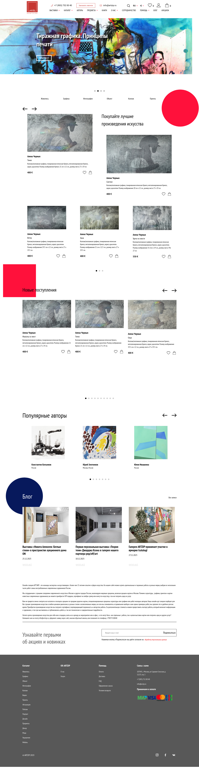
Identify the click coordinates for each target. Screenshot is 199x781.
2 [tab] (98, 91)
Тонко (29, 168)
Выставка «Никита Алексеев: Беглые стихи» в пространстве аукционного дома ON (45, 559)
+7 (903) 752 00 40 (63, 5)
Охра (130, 345)
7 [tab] (104, 406)
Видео (24, 709)
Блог (155, 10)
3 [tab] (101, 91)
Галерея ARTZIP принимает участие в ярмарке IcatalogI (151, 557)
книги (104, 10)
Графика (67, 102)
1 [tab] (95, 91)
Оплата (101, 686)
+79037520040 (112, 632)
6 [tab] (101, 406)
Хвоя (82, 246)
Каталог (67, 10)
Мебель (25, 756)
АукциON (165, 10)
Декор (24, 742)
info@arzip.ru (141, 698)
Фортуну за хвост (30, 344)
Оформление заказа (106, 700)
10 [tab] (113, 406)
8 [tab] (107, 406)
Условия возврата (105, 704)
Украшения (26, 751)
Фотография (88, 102)
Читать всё (27, 578)
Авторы (80, 10)
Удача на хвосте (140, 246)
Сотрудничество (129, 10)
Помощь (143, 10)
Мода (24, 747)
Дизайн (24, 733)
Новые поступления (44, 297)
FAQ (100, 695)
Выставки (54, 10)
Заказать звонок (86, 5)
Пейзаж (25, 723)
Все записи (172, 505)
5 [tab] (98, 406)
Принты (153, 102)
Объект (110, 102)
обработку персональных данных (158, 653)
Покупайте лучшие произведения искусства (128, 127)
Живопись (45, 102)
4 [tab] (104, 91)
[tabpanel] (99, 56)
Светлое (110, 189)
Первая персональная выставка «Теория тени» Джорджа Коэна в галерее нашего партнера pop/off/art (96, 561)
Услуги (63, 690)
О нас (113, 10)
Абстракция (26, 718)
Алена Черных (33, 164)
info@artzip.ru (109, 5)
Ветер (29, 246)
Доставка (102, 690)
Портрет (25, 728)
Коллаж (132, 102)
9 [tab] (110, 406)
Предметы (91, 10)
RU (134, 6)
